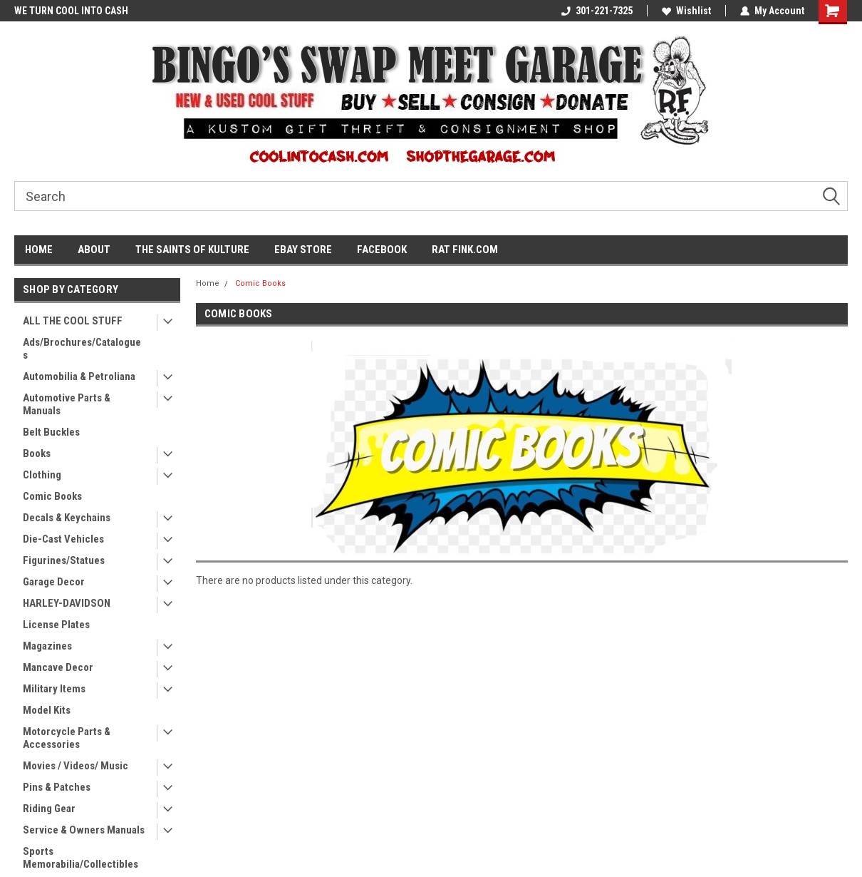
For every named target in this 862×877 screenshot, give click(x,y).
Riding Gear (49, 808)
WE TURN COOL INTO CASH (71, 10)
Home (207, 283)
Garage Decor (54, 581)
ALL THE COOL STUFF (73, 320)
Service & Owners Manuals (84, 830)
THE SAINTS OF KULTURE (192, 249)
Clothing (42, 474)
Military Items (54, 688)
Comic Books (52, 496)
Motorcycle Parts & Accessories (66, 738)
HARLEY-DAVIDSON (66, 603)
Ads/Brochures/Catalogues (82, 348)
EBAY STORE (303, 249)
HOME (39, 249)
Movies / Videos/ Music (75, 765)
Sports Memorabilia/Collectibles (80, 858)
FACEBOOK (382, 249)
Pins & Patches (56, 787)
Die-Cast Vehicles (63, 539)
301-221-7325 (597, 10)
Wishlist (686, 10)
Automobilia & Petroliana (79, 376)
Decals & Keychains (66, 517)
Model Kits (47, 710)
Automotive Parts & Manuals (66, 404)
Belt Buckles (51, 432)
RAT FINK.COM (465, 249)
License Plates (56, 624)
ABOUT (94, 249)
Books (37, 453)
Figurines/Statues (64, 560)
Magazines (47, 646)
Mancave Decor (58, 667)
